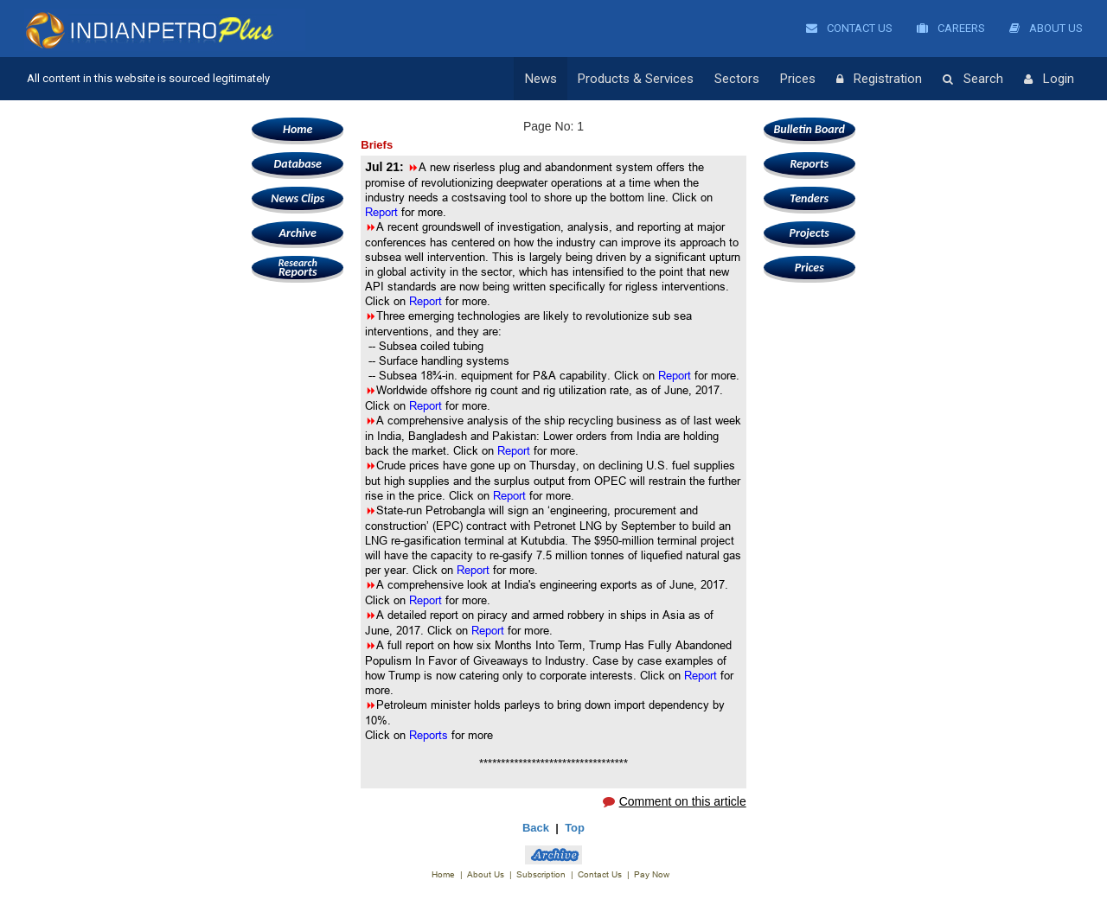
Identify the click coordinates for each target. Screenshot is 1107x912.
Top (575, 827)
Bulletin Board (809, 129)
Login (1049, 79)
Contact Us (849, 28)
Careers (951, 28)
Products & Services (636, 78)
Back (535, 827)
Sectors (736, 78)
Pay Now (651, 874)
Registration (879, 79)
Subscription (541, 874)
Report (383, 212)
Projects (809, 233)
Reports (297, 267)
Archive (298, 233)
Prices (798, 78)
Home (297, 129)
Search (973, 79)
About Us (1046, 28)
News (541, 78)
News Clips (297, 198)
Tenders (809, 198)
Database (298, 163)
